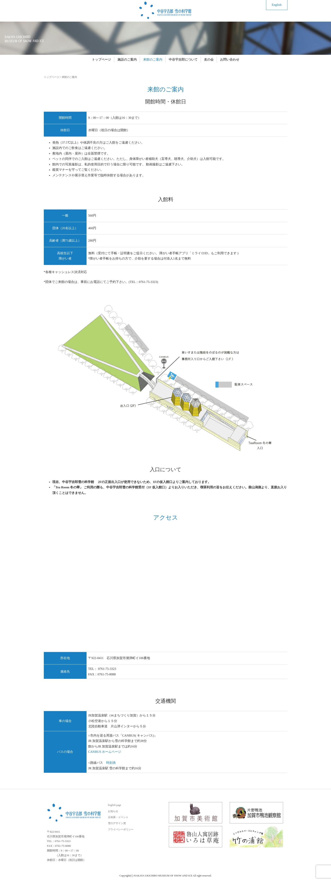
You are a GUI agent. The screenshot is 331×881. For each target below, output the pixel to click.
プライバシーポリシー (121, 829)
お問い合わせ (229, 59)
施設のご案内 (127, 59)
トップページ (101, 59)
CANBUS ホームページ (104, 751)
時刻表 (111, 762)
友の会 (209, 59)
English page (114, 805)
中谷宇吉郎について (183, 59)
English (277, 4)
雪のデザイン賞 (117, 823)
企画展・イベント (118, 817)
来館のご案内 (152, 59)
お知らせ (113, 811)
